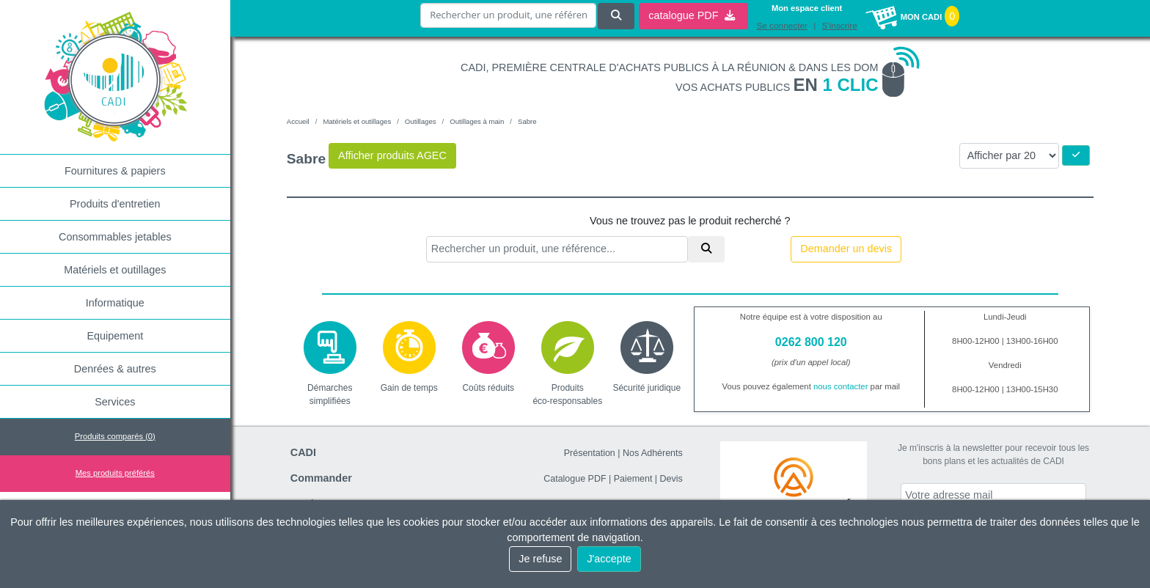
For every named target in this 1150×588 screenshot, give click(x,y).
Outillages (420, 121)
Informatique (115, 303)
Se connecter (781, 26)
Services (115, 402)
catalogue (691, 15)
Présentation (589, 453)
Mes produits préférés (115, 472)
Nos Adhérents (653, 453)
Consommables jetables (115, 237)
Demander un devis (846, 248)
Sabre (527, 121)
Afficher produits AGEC (392, 155)
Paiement (633, 479)
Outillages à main (477, 121)
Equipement (115, 336)
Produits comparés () (115, 436)
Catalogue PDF (574, 479)
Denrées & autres (115, 369)
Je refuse (540, 559)
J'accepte (609, 559)
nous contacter (840, 386)
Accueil (298, 121)
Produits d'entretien (115, 204)
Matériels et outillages (115, 270)
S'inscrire (839, 26)
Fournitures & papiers (115, 171)
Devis (671, 479)
